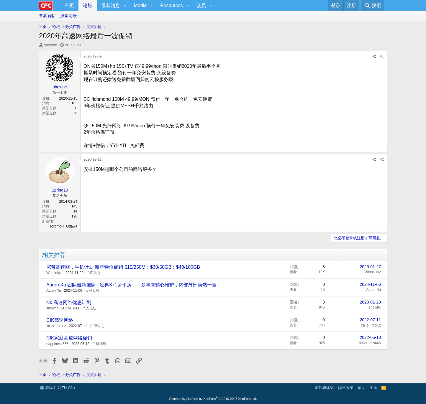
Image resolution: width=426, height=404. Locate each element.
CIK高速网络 (59, 320)
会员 (201, 5)
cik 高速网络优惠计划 (68, 302)
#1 (382, 56)
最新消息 (110, 5)
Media (140, 5)
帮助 (361, 387)
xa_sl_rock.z (56, 326)
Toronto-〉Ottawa (63, 226)
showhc (50, 45)
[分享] (374, 56)
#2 (382, 159)
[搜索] (372, 5)
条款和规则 (324, 387)
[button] (125, 5)
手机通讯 (99, 344)
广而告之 (93, 273)
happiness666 (57, 344)
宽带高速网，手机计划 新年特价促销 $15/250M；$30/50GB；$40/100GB (123, 267)
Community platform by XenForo (213, 398)
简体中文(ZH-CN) (57, 387)
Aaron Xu (53, 290)
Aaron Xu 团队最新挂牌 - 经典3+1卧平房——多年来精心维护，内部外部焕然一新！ (133, 284)
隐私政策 (345, 387)
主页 (69, 5)
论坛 (87, 5)
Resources (171, 5)
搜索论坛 (68, 15)
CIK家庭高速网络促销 (69, 337)
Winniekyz (54, 273)
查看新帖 (47, 15)
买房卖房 (92, 290)
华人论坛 (89, 308)
